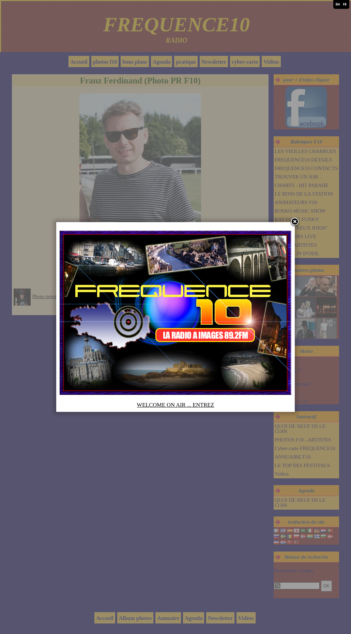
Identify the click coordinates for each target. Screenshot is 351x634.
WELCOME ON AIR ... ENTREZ (175, 405)
